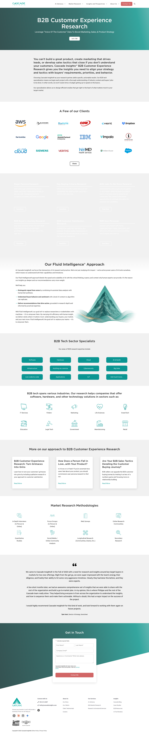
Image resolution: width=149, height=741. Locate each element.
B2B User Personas (109, 221)
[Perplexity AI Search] (23, 716)
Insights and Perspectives (97, 4)
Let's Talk (75, 38)
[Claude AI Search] (18, 716)
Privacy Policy (43, 730)
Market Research (77, 4)
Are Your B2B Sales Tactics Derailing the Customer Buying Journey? (117, 464)
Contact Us (127, 4)
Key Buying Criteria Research (71, 184)
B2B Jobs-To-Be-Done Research (116, 184)
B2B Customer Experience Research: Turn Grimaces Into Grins (29, 464)
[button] (134, 4)
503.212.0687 (43, 702)
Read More (18, 483)
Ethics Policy (35, 730)
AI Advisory (61, 4)
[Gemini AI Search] (27, 716)
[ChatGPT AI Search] (14, 716)
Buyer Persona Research (26, 184)
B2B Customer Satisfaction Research (70, 222)
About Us (115, 4)
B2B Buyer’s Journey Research (29, 221)
